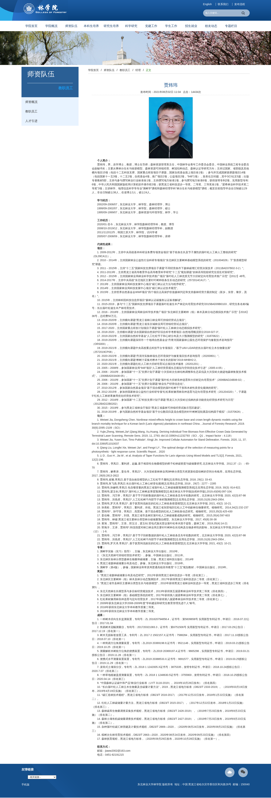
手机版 (25, 784)
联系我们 (223, 4)
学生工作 (171, 26)
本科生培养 (91, 26)
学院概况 (51, 26)
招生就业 (191, 26)
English (207, 4)
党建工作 (151, 26)
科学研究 (131, 26)
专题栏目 (231, 26)
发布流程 (239, 4)
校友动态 (211, 26)
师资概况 (31, 102)
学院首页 (31, 26)
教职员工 (31, 111)
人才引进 (31, 120)
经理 (138, 70)
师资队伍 (71, 26)
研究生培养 (111, 26)
